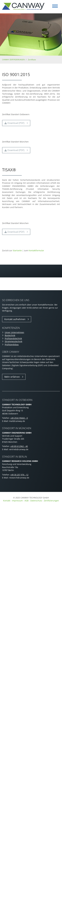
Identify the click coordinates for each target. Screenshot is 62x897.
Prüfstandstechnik (13, 338)
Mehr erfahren (12, 376)
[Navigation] (55, 6)
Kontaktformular (36, 250)
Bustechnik (10, 335)
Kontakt (6, 500)
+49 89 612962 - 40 (19, 446)
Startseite (17, 250)
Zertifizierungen (51, 500)
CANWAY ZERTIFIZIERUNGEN (13, 60)
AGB (26, 500)
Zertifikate (32, 60)
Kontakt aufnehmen (14, 319)
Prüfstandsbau (12, 344)
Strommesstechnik (13, 341)
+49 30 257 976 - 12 (19, 474)
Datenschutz (36, 500)
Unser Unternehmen (14, 332)
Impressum (17, 500)
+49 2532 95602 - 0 (19, 418)
